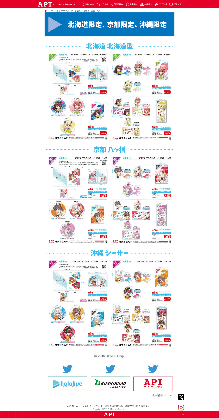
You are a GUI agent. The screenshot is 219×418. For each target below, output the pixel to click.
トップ (50, 11)
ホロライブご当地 (62, 11)
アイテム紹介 (76, 11)
